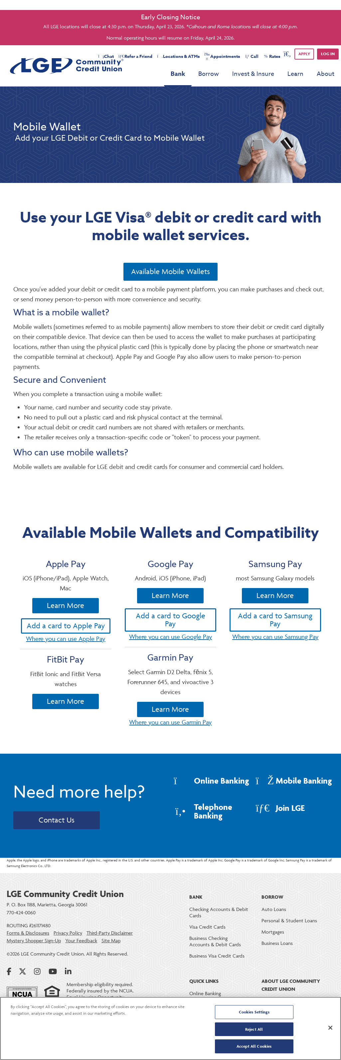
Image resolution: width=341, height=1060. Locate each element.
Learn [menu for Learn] (295, 74)
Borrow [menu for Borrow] (208, 74)
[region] (170, 1028)
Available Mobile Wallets (170, 271)
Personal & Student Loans (289, 920)
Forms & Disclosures (28, 933)
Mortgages (272, 932)
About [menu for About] (325, 74)
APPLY (304, 53)
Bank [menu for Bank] (178, 74)
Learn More (65, 629)
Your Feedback (81, 940)
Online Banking (205, 993)
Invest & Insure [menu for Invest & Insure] (253, 74)
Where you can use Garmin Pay (170, 753)
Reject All (254, 1029)
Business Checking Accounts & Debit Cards (215, 941)
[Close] (330, 1027)
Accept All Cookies (254, 1046)
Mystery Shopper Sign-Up (34, 940)
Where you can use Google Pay (170, 667)
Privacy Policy (68, 933)
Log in (328, 53)
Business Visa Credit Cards (217, 956)
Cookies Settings (254, 1011)
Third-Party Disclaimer (109, 933)
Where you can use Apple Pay (65, 663)
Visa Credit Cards (207, 927)
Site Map (110, 940)
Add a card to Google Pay (170, 650)
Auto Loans (273, 909)
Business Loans (277, 943)
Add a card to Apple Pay (66, 650)
